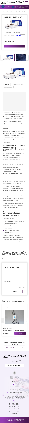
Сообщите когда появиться (14, 46)
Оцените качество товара (10, 287)
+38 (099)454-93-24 (14, 389)
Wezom (19, 420)
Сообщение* (7, 270)
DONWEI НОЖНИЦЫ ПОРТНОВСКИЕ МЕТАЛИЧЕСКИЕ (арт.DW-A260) (14, 329)
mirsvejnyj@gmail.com (16, 392)
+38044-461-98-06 (14, 386)
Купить (20, 333)
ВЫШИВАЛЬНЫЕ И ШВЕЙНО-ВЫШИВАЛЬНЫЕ (15, 12)
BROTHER (18, 36)
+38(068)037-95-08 (14, 388)
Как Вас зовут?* (8, 281)
